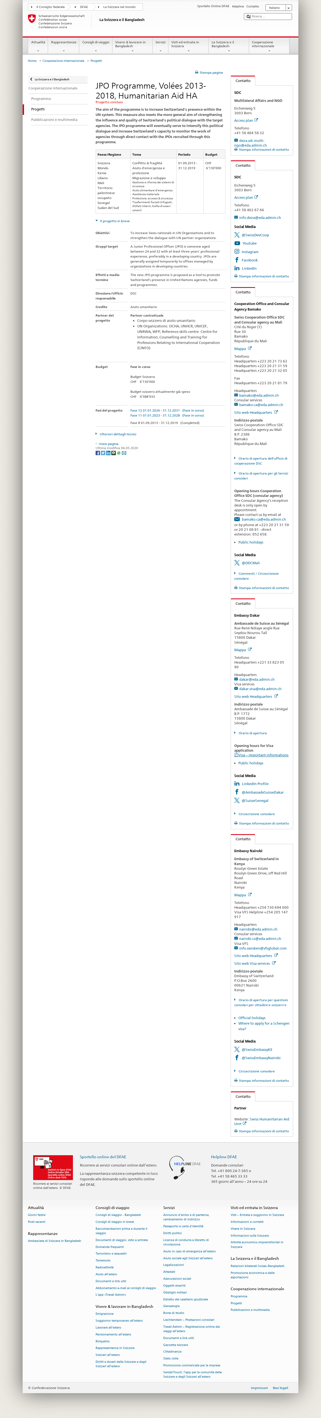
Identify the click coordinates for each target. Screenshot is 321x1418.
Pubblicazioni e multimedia (250, 1310)
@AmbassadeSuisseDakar (263, 792)
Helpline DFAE (224, 1156)
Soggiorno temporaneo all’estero (119, 1321)
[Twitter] (103, 452)
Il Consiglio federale (50, 7)
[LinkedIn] (108, 452)
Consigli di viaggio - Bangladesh (118, 1215)
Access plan (246, 120)
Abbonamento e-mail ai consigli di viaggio (126, 1288)
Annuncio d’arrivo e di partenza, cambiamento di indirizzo (186, 1217)
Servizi (160, 46)
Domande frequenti (110, 1247)
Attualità (38, 46)
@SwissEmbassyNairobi (261, 1058)
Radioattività (105, 1267)
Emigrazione (105, 1314)
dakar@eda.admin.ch (257, 679)
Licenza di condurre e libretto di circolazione (186, 1242)
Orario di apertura (252, 733)
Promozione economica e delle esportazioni (253, 1275)
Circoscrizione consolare (256, 814)
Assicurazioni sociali (177, 1279)
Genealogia (171, 1306)
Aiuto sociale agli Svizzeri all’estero (188, 1258)
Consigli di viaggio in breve (115, 1222)
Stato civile (170, 1359)
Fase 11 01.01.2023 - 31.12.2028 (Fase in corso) (167, 415)
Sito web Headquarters (256, 412)
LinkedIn (249, 268)
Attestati (169, 1272)
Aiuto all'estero (106, 1274)
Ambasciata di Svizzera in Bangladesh (54, 1241)
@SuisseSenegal (255, 800)
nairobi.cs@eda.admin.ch (260, 938)
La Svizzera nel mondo (119, 7)
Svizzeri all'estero (108, 1355)
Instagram (250, 252)
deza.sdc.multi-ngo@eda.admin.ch (250, 142)
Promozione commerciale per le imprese (191, 1365)
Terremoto (103, 1261)
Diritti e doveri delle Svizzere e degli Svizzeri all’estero (121, 1364)
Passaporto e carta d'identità (183, 1226)
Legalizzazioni (173, 1265)
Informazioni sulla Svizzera (250, 1235)
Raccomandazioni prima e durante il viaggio (121, 1231)
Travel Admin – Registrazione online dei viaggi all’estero (191, 1329)
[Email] (124, 452)
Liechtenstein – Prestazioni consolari (188, 1320)
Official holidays (251, 1018)
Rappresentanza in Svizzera (115, 1348)
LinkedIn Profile (255, 783)
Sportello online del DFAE (103, 1156)
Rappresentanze (63, 46)
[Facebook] (98, 452)
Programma (239, 1296)
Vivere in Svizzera (243, 1229)
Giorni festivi (37, 1215)
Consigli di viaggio (96, 46)
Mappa (243, 348)
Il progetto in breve (114, 221)
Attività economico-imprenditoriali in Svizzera (257, 1245)
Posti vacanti (36, 1222)
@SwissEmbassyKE (257, 1049)
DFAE (84, 7)
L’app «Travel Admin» (111, 1295)
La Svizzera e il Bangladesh (229, 46)
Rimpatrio (103, 1341)
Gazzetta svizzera (175, 1345)
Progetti (236, 1303)
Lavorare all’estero (108, 1327)
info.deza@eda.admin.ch (260, 217)
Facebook (250, 260)
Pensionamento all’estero (113, 1334)
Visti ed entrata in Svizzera (189, 46)
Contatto (241, 80)
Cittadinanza (172, 1352)
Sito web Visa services (255, 963)
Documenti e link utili (111, 1281)
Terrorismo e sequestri (111, 1254)
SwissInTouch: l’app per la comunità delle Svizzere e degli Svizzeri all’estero (192, 1375)
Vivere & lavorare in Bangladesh (132, 46)
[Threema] (114, 452)
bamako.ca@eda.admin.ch (261, 404)
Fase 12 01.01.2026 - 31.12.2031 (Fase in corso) (167, 410)
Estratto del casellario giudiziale (185, 1299)
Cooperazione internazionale (269, 46)
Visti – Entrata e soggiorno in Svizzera (257, 1215)
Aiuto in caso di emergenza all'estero (189, 1251)
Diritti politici (172, 1233)
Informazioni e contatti (247, 1222)
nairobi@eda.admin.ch (258, 929)
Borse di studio (173, 1313)
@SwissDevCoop (255, 235)
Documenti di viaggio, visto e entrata (122, 1240)
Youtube (250, 243)
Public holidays (250, 542)
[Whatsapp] (119, 452)
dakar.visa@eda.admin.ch (260, 689)
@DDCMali (251, 563)
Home (32, 61)
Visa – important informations (263, 755)
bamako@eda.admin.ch (259, 395)
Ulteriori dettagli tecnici (117, 434)
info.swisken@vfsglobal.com (263, 948)
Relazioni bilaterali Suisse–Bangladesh (258, 1266)
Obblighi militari (175, 1292)
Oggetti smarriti (174, 1285)
